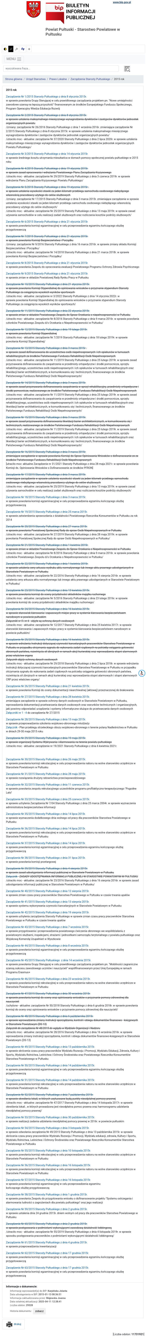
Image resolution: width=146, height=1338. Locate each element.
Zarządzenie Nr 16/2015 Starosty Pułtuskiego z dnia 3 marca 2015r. (46, 451)
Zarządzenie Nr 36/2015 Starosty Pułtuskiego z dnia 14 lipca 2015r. (46, 828)
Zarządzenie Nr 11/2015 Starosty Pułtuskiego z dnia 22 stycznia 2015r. (48, 310)
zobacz (39, 1311)
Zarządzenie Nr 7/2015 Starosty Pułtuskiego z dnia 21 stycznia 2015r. (47, 236)
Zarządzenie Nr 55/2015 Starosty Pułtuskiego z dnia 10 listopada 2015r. (48, 1150)
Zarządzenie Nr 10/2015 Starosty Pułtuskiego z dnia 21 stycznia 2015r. (48, 284)
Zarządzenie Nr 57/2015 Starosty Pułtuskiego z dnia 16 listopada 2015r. (49, 1179)
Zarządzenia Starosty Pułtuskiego (90, 79)
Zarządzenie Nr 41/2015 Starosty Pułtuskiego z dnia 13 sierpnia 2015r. (47, 901)
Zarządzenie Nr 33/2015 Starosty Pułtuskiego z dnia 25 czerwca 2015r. (48, 799)
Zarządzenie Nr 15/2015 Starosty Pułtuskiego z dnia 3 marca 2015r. (46, 417)
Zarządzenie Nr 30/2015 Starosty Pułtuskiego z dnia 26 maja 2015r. (46, 759)
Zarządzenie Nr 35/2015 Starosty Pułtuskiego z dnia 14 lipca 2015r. (46, 813)
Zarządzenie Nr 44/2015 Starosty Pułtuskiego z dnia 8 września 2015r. (47, 945)
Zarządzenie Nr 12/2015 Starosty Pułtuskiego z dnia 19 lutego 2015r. (46, 329)
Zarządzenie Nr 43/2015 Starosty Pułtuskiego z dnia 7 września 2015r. (47, 927)
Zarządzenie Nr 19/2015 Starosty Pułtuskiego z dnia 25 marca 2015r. (46, 511)
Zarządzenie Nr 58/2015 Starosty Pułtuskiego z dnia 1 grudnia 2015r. (46, 1194)
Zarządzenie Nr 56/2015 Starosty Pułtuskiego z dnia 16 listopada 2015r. (48, 1165)
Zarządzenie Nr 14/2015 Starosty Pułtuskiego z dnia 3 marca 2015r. (46, 382)
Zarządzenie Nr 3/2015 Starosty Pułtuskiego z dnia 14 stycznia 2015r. (47, 153)
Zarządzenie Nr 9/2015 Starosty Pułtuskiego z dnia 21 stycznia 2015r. (47, 273)
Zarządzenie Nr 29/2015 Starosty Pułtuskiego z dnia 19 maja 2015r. (46, 738)
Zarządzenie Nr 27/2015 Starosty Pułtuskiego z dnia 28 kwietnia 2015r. (48, 696)
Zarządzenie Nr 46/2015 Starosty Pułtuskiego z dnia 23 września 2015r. (48, 979)
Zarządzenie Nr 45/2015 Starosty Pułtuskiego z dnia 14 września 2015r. (48, 960)
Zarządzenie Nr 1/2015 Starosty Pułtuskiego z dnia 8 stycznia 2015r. (46, 96)
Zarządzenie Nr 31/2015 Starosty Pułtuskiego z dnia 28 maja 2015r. (46, 774)
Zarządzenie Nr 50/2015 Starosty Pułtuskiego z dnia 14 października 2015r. (50, 1065)
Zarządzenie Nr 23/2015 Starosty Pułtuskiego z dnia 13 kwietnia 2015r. (48, 590)
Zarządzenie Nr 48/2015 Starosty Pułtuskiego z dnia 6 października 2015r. (49, 1016)
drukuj (13, 1324)
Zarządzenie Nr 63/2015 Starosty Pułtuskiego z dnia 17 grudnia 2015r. (47, 1267)
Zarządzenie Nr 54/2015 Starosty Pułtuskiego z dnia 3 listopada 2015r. (47, 1128)
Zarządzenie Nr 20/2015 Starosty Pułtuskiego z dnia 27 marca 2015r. (46, 526)
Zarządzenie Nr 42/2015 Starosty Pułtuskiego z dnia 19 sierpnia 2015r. (47, 912)
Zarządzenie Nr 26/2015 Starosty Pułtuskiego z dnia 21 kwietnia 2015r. (48, 686)
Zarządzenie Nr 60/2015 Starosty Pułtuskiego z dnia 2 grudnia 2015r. (46, 1223)
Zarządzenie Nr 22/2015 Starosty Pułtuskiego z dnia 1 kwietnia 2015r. (47, 563)
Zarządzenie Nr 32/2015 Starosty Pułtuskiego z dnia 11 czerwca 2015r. (48, 784)
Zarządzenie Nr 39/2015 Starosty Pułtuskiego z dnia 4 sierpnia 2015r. (47, 868)
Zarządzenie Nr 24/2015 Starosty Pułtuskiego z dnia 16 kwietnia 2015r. (48, 609)
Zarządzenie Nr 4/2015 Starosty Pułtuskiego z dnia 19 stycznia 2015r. (47, 168)
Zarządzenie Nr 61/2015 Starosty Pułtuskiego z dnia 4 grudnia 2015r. (46, 1242)
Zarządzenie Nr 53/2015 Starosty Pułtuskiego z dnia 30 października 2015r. (50, 1117)
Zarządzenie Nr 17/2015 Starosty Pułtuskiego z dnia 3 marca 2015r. (46, 474)
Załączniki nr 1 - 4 (16, 712)
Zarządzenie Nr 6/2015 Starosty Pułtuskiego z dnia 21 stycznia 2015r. (47, 221)
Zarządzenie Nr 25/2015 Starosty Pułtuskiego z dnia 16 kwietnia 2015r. (48, 639)
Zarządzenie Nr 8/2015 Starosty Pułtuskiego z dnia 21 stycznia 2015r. (47, 263)
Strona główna (13, 79)
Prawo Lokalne (58, 79)
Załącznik (11, 727)
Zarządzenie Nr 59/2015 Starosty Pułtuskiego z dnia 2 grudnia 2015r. (46, 1209)
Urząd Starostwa (35, 79)
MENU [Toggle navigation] (14, 59)
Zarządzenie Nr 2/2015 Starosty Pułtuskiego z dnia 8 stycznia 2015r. (46, 115)
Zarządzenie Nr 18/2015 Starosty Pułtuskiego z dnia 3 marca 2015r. (46, 497)
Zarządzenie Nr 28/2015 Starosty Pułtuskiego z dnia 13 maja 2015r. (46, 719)
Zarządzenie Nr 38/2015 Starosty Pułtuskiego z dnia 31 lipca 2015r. (46, 857)
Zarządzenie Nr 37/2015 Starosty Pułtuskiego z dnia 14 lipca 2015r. (46, 843)
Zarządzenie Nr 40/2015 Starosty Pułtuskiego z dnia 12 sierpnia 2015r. (47, 891)
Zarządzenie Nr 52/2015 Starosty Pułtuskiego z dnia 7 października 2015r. (49, 1094)
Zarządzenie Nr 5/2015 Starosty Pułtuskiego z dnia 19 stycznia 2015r (47, 187)
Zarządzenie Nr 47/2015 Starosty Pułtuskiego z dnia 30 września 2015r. (48, 993)
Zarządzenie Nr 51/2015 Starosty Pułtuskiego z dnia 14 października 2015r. (50, 1080)
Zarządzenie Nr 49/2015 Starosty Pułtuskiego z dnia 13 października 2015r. (50, 1046)
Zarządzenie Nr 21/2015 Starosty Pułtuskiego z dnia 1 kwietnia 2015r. (47, 545)
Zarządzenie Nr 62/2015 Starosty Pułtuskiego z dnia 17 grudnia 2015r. (47, 1253)
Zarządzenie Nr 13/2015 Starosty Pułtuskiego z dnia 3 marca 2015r (45, 348)
